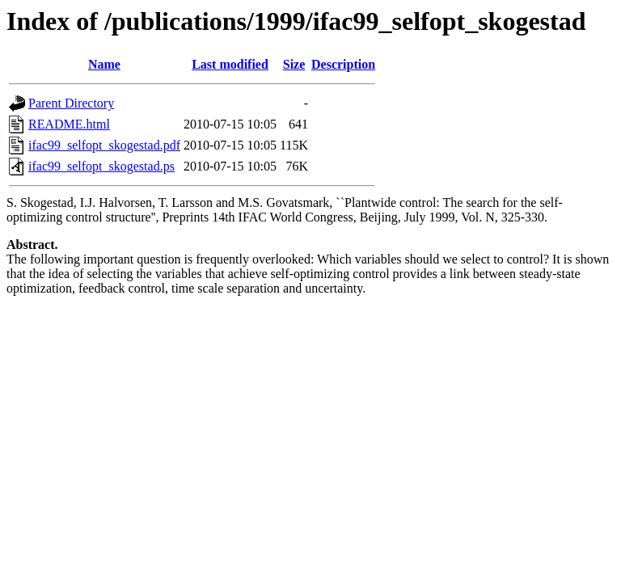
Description (343, 64)
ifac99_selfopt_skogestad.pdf (104, 145)
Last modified (230, 64)
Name (104, 64)
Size (294, 64)
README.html (69, 124)
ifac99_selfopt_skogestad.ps (101, 166)
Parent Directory (71, 103)
